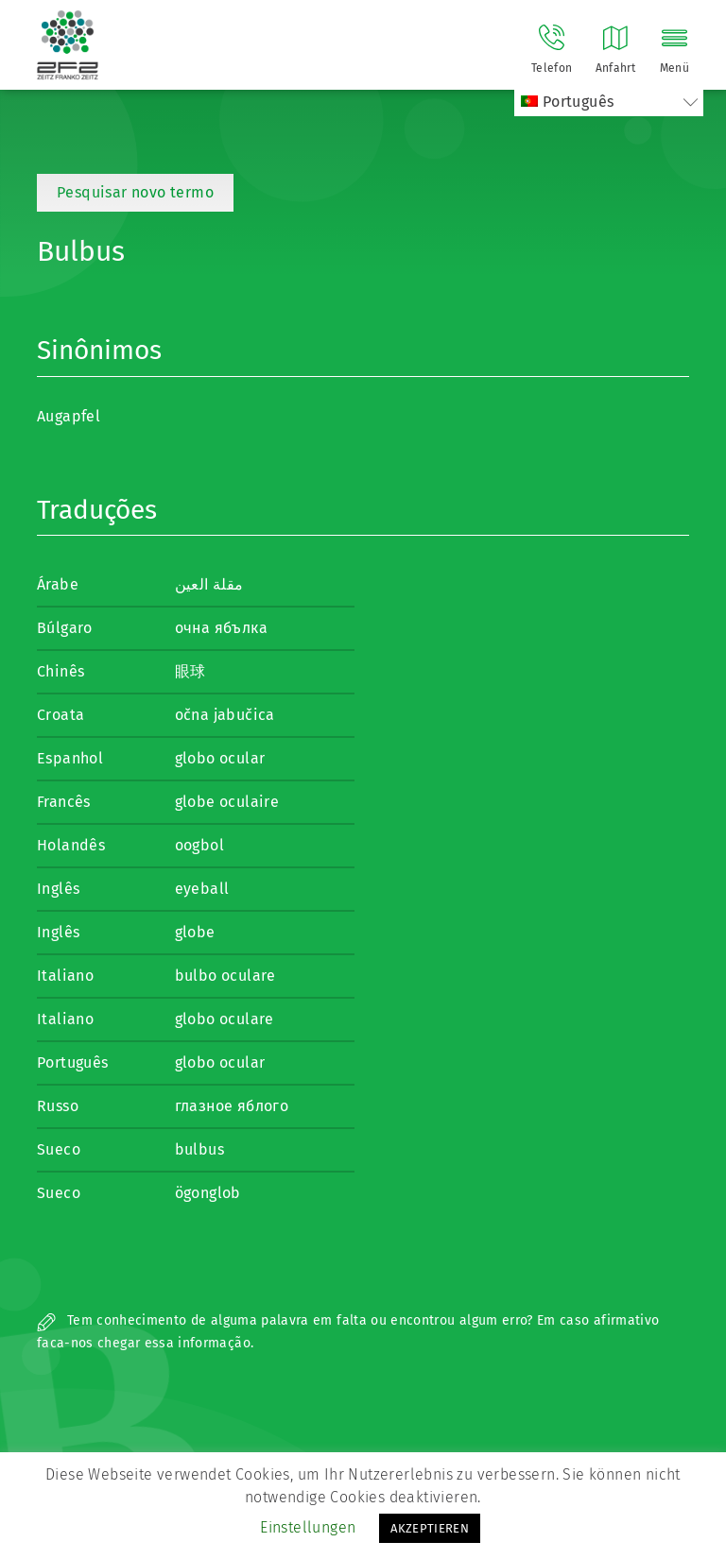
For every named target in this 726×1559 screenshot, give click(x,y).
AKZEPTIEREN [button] (429, 1528)
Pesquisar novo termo (135, 192)
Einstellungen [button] (307, 1527)
